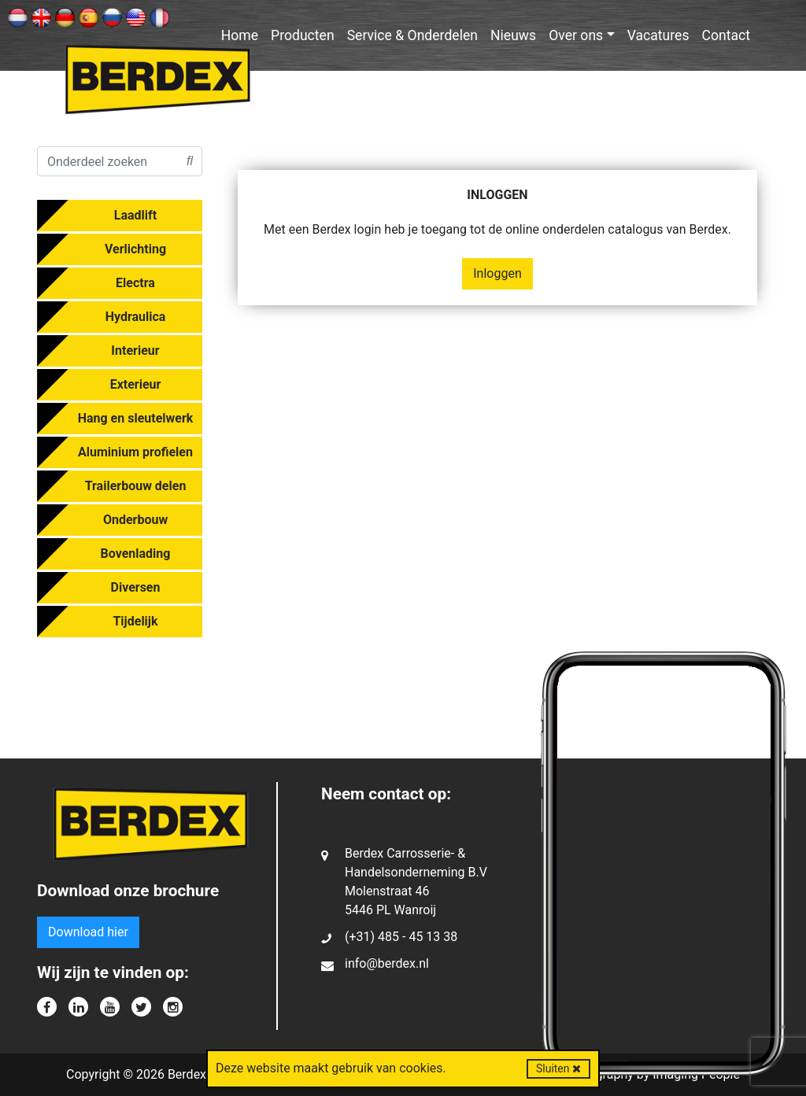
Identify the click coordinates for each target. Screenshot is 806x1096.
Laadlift (135, 215)
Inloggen (497, 273)
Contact (726, 35)
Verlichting (135, 249)
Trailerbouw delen (136, 485)
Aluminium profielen (135, 452)
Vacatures (658, 35)
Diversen (136, 587)
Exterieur (135, 384)
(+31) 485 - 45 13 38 (401, 936)
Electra (135, 282)
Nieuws (513, 35)
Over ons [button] (576, 35)
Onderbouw (135, 519)
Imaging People (696, 1074)
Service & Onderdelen (412, 35)
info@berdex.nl (387, 963)
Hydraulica (135, 316)
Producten (303, 35)
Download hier (88, 931)
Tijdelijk (135, 621)
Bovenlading (136, 553)
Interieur (135, 350)
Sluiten (558, 1068)
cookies (420, 1068)
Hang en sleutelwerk (136, 418)
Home (239, 35)
